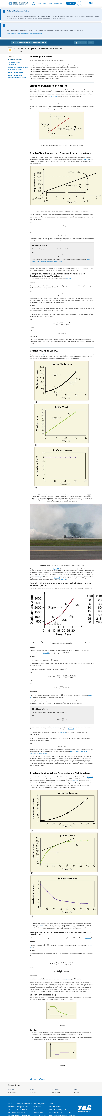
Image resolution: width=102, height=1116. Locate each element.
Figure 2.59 (85, 156)
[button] (91, 3)
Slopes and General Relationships (14, 63)
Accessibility (12, 1094)
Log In (79, 1)
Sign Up (79, 5)
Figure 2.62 (46, 645)
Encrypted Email (22, 1088)
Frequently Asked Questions (39, 1086)
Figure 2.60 (41, 349)
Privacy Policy (12, 1097)
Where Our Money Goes (57, 1091)
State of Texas (38, 1094)
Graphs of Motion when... (16, 72)
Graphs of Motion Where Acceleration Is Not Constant (17, 76)
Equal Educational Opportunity (60, 1094)
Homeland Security (40, 1100)
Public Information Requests (23, 1098)
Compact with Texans (24, 1085)
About (10, 1085)
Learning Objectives (15, 59)
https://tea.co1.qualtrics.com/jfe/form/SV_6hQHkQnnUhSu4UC (24, 33)
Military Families (55, 1088)
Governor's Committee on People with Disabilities (62, 1098)
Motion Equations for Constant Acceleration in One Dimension (61, 256)
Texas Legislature (39, 1097)
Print (34, 1060)
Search (71, 3)
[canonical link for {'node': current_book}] (76, 42)
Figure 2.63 (90, 764)
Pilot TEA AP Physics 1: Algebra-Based (28, 42)
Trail (51, 1085)
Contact (10, 1091)
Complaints (21, 1094)
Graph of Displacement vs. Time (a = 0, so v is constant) (18, 68)
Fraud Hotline (22, 1091)
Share (42, 1060)
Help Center (12, 1088)
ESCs (35, 1091)
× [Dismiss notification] (99, 11)
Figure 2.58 (53, 95)
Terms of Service (11, 1101)
